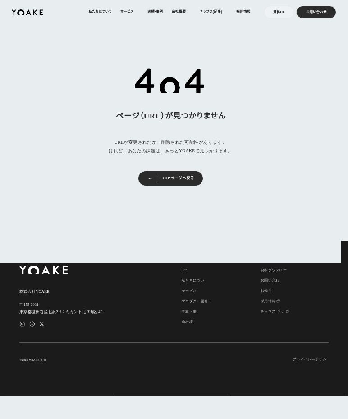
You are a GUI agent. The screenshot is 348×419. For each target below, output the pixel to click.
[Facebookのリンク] (32, 324)
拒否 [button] (189, 398)
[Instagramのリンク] (22, 324)
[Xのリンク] (42, 324)
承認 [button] (158, 398)
